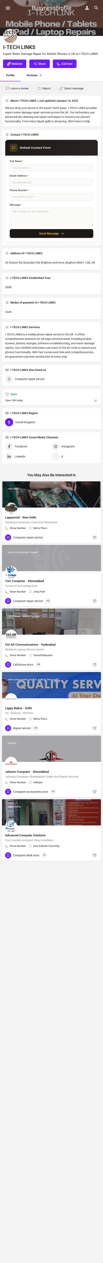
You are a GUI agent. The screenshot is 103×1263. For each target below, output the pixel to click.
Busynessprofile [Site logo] (51, 8)
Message (16, 204)
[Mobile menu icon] (8, 8)
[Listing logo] (10, 36)
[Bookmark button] (94, 537)
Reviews (34, 75)
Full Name (16, 161)
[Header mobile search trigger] (96, 7)
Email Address (19, 175)
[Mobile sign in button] (87, 7)
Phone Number (19, 190)
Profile (10, 75)
